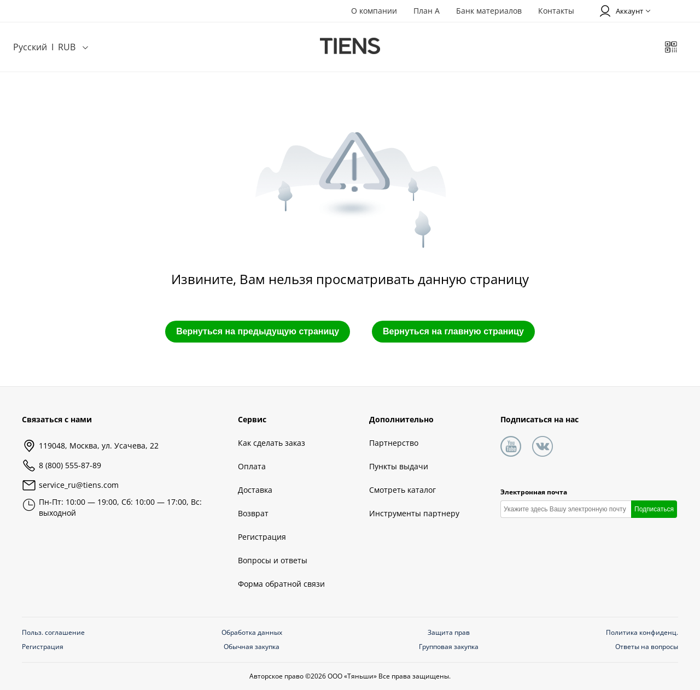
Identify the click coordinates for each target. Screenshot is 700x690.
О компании (374, 10)
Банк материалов (489, 10)
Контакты (556, 10)
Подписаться (654, 509)
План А (426, 10)
